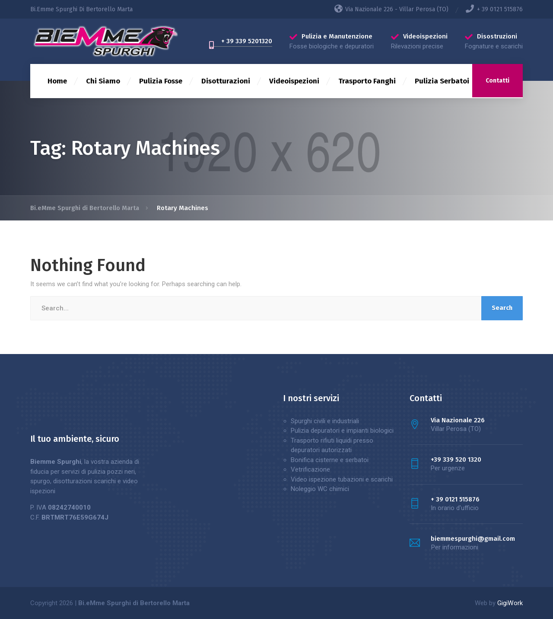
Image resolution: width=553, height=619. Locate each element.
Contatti (497, 80)
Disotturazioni (225, 81)
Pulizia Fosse (160, 81)
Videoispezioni (294, 81)
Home (57, 81)
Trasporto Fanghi (367, 81)
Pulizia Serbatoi (442, 81)
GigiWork (510, 603)
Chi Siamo (103, 81)
